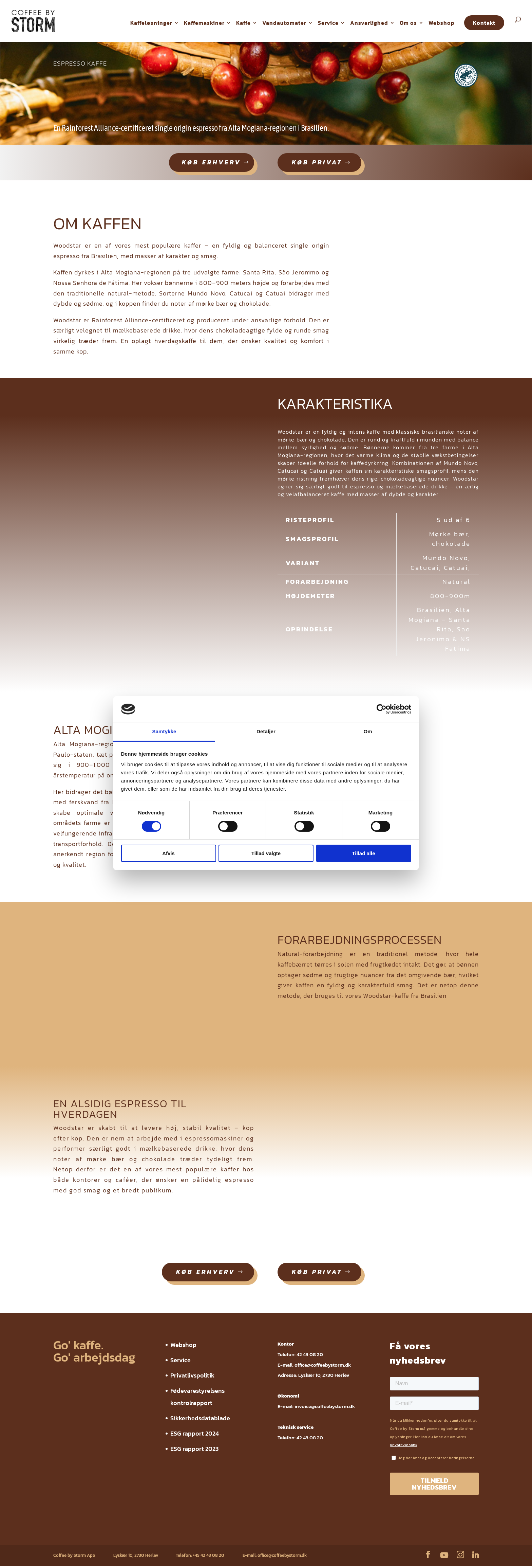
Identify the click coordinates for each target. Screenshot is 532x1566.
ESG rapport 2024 (194, 1433)
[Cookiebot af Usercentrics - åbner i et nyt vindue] (381, 709)
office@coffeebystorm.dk (322, 1365)
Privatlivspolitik (192, 1375)
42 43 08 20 (310, 1354)
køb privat (317, 162)
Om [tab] (367, 731)
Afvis (168, 853)
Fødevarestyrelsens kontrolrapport (156, 1534)
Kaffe (243, 23)
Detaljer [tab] (266, 731)
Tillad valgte (266, 853)
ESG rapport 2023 (194, 1448)
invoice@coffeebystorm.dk (324, 1406)
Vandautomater (284, 23)
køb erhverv (211, 162)
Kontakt (484, 23)
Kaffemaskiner (204, 23)
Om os (408, 23)
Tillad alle (363, 853)
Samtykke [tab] (164, 731)
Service (328, 23)
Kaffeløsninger (151, 23)
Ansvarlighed (369, 23)
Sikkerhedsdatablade (200, 1418)
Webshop (442, 23)
